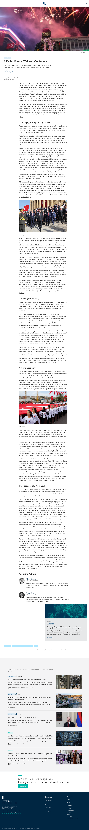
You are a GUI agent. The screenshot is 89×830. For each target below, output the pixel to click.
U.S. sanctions (34, 249)
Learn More (50, 637)
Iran (36, 646)
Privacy (68, 814)
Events (69, 800)
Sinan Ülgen (17, 78)
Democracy (7, 646)
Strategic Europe (22, 714)
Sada (19, 694)
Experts (47, 807)
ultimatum (52, 150)
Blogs (68, 802)
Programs (70, 797)
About (47, 804)
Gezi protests (61, 333)
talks (48, 249)
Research (48, 797)
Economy (15, 646)
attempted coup (35, 335)
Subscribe (23, 786)
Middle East (22, 646)
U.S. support (38, 259)
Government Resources (72, 818)
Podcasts (69, 805)
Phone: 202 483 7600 (7, 808)
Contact (69, 808)
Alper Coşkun (8, 78)
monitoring (34, 243)
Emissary (20, 676)
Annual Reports (70, 810)
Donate (47, 811)
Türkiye (30, 646)
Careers (69, 812)
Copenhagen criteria (25, 306)
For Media (69, 816)
